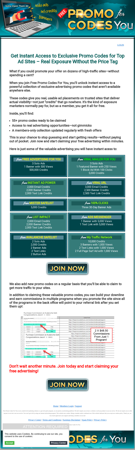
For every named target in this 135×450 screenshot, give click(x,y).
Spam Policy (87, 420)
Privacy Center (34, 420)
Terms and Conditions (52, 420)
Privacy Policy (100, 420)
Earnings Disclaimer (71, 420)
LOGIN (120, 45)
